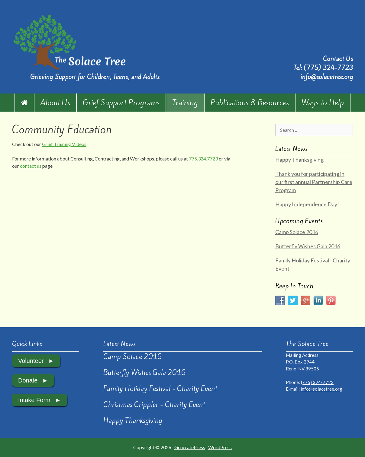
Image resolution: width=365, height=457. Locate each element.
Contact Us (338, 58)
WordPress (220, 447)
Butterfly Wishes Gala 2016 (307, 246)
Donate (28, 380)
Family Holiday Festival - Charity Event (160, 388)
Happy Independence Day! (307, 204)
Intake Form (34, 400)
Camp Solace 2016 (296, 232)
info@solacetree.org (326, 76)
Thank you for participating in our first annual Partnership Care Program (313, 181)
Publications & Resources (250, 102)
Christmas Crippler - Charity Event (154, 404)
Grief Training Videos (64, 144)
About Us (55, 102)
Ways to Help (323, 102)
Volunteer (31, 360)
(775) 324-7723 (328, 67)
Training (185, 102)
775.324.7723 (203, 158)
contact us (30, 166)
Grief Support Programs (121, 102)
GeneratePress (189, 447)
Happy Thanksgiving (299, 159)
